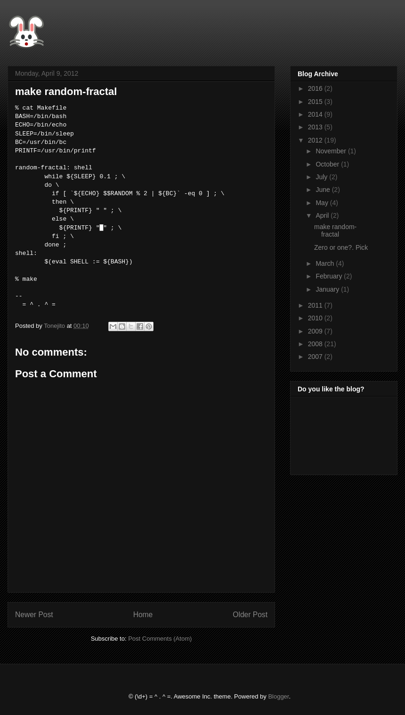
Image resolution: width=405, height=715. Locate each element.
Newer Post (34, 615)
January (328, 289)
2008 (316, 344)
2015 (316, 101)
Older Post (250, 615)
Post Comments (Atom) (160, 638)
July (322, 177)
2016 (316, 88)
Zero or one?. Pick (341, 247)
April (323, 215)
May (323, 203)
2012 (316, 140)
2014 (316, 114)
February (330, 276)
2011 (316, 305)
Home (143, 615)
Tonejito (55, 325)
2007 (316, 356)
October (328, 164)
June (324, 189)
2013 (316, 127)
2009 (316, 331)
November (332, 151)
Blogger (278, 696)
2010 (316, 318)
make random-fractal (335, 230)
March (326, 263)
